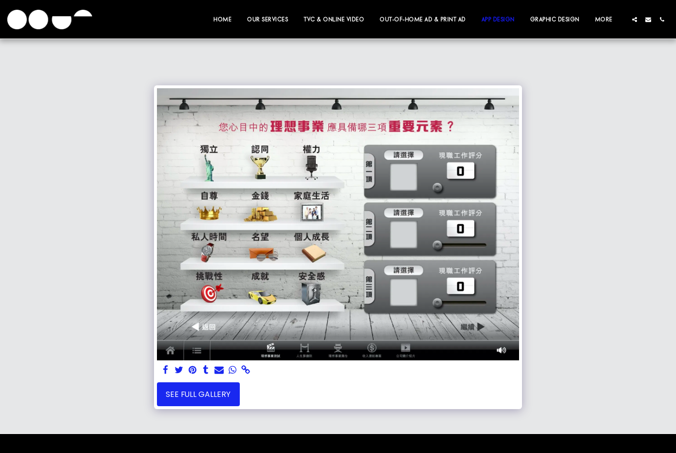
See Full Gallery (198, 394)
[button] (634, 19)
